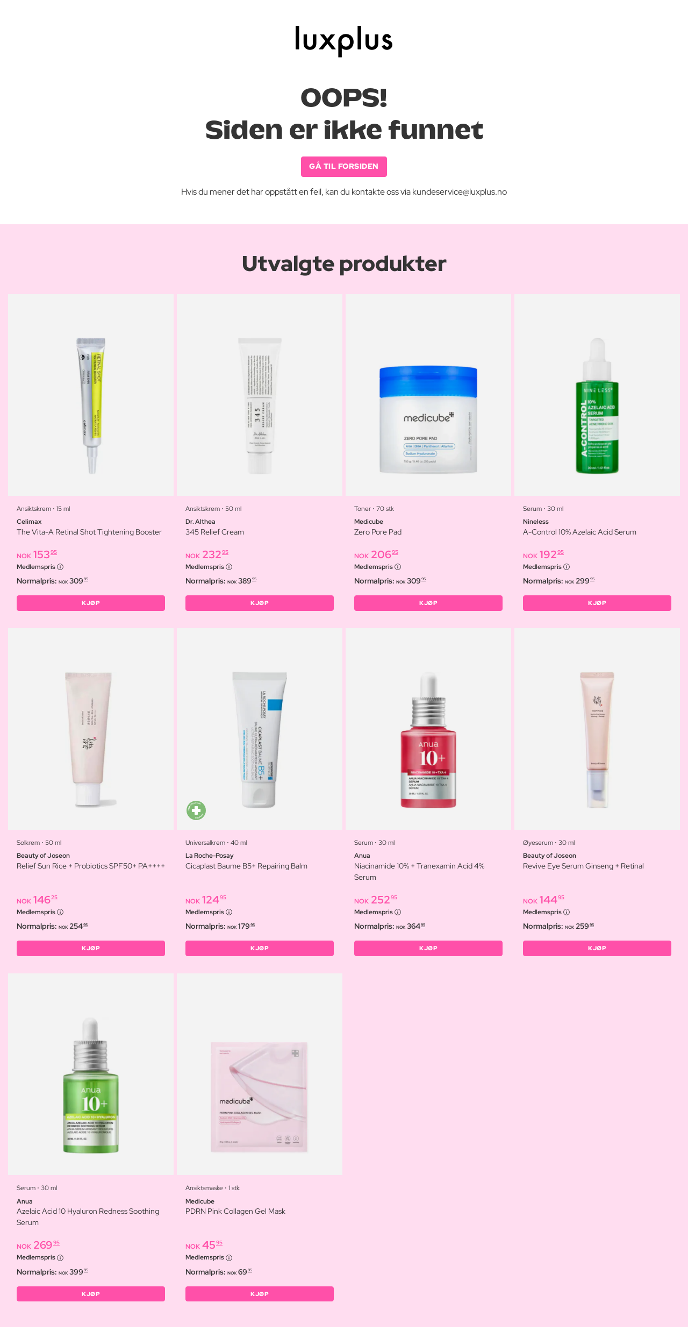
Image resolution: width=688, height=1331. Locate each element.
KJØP (91, 604)
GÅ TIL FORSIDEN (344, 167)
